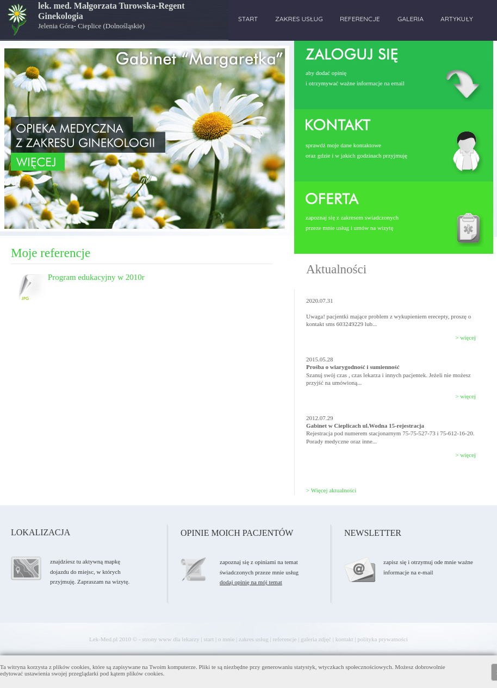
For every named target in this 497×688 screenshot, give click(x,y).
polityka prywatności (382, 639)
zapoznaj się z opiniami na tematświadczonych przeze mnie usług (259, 572)
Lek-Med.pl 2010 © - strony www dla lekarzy (144, 639)
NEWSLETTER (372, 532)
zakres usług (254, 639)
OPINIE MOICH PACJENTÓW (237, 532)
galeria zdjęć (316, 639)
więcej (468, 337)
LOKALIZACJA (40, 532)
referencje (284, 639)
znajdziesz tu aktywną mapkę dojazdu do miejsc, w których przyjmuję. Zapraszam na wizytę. (89, 571)
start (208, 639)
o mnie (226, 639)
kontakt (344, 639)
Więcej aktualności (334, 490)
